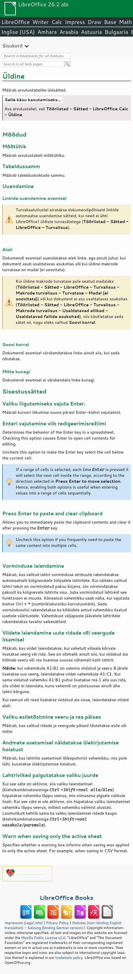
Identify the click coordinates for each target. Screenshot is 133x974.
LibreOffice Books (66, 897)
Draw (94, 22)
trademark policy (68, 957)
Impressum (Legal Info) (24, 922)
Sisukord (12, 45)
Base (110, 22)
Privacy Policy (57, 922)
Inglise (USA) (18, 32)
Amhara (47, 32)
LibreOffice (15, 22)
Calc (56, 22)
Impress (75, 22)
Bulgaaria (116, 32)
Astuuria (91, 32)
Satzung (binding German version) (55, 927)
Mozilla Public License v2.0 (43, 937)
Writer (40, 22)
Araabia (68, 32)
